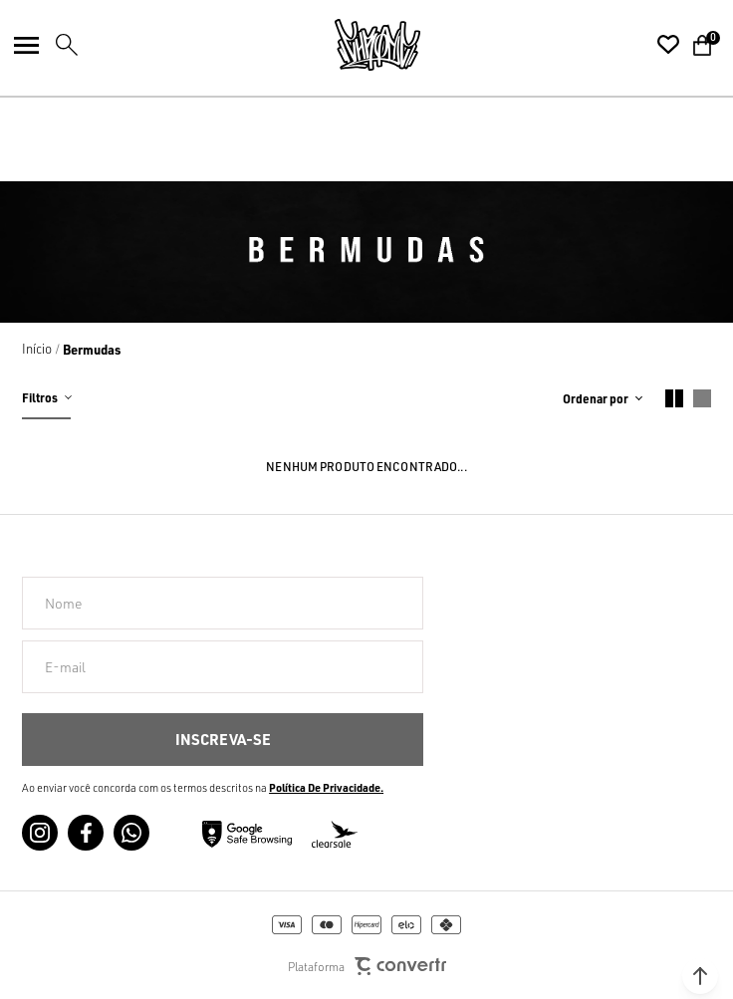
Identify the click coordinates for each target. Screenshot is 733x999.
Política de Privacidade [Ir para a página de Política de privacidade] (324, 788)
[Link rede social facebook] (86, 833)
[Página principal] (377, 45)
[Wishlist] (668, 45)
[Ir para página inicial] (37, 349)
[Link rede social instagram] (40, 833)
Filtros (40, 397)
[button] (700, 976)
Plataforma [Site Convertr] (367, 966)
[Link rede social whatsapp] (131, 833)
